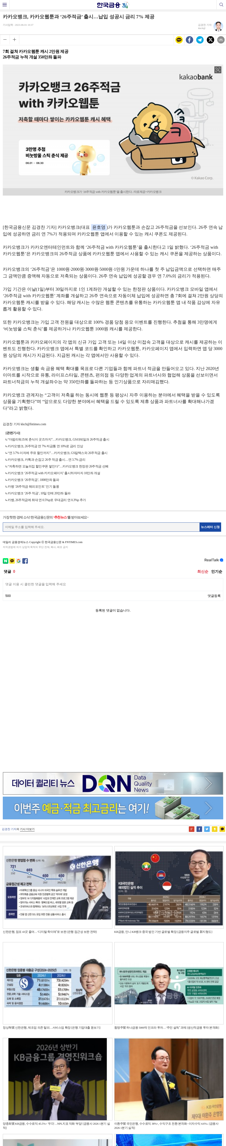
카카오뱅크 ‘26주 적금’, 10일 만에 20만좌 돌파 (39, 493)
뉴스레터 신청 (210, 527)
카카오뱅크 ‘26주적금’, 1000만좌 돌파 (33, 480)
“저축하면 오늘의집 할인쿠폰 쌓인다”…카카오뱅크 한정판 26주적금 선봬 (58, 466)
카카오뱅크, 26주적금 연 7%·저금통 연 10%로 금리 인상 (45, 446)
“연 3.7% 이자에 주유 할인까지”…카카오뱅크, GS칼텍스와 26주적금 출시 (58, 453)
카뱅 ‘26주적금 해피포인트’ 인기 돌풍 (33, 486)
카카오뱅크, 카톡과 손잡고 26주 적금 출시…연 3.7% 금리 (46, 459)
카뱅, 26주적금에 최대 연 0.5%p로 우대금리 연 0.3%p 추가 (47, 500)
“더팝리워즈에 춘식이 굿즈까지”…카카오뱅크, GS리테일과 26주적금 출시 (58, 439)
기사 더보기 (27, 682)
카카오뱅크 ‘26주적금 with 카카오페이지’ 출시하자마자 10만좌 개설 (54, 473)
